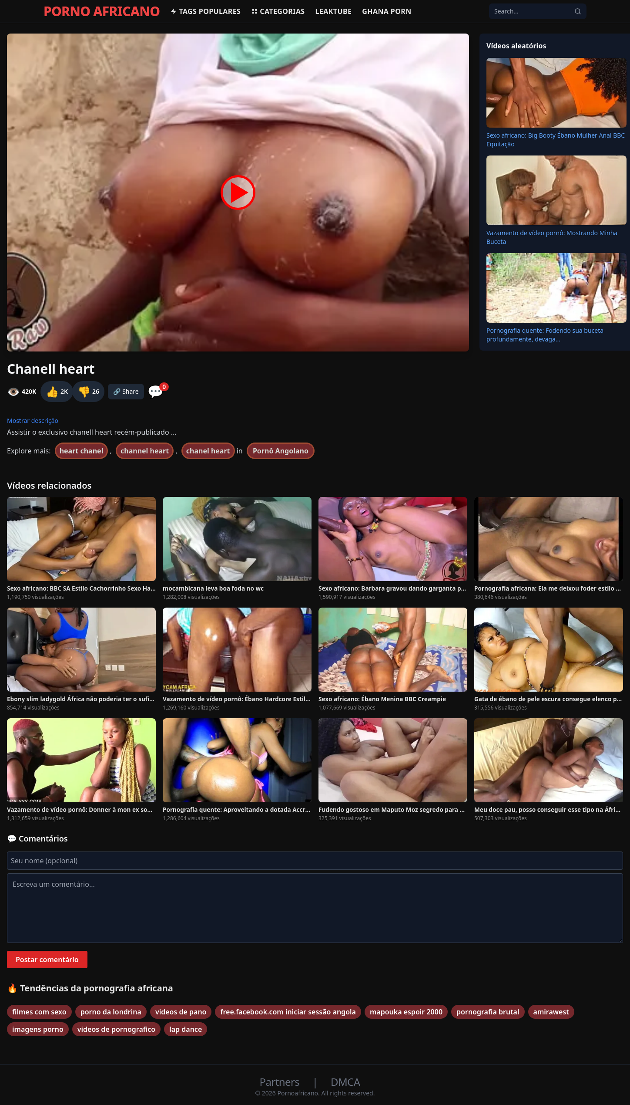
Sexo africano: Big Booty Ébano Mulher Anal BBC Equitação (555, 139)
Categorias (278, 11)
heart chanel (82, 451)
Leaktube (333, 11)
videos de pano (181, 1012)
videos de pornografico (116, 1029)
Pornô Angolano (280, 451)
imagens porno (38, 1029)
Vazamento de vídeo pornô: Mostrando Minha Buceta (551, 237)
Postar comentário (47, 959)
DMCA (345, 1082)
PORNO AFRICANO (102, 11)
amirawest (551, 1012)
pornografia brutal (487, 1012)
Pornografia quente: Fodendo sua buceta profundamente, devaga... (544, 334)
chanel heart (208, 451)
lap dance (185, 1029)
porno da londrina (110, 1012)
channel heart (145, 451)
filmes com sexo (39, 1012)
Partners (281, 1082)
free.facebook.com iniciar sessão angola (287, 1012)
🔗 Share (126, 391)
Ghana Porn (386, 11)
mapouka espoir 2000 (406, 1012)
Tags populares (205, 11)
